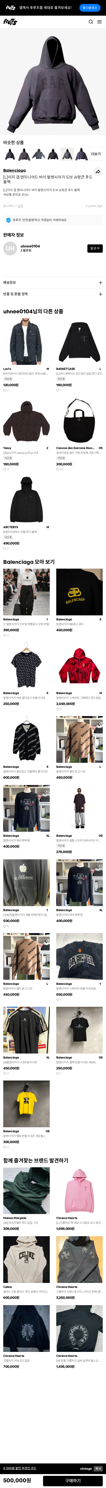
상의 (20, 206)
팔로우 (95, 248)
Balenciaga (14, 170)
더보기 (96, 154)
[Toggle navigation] (99, 22)
